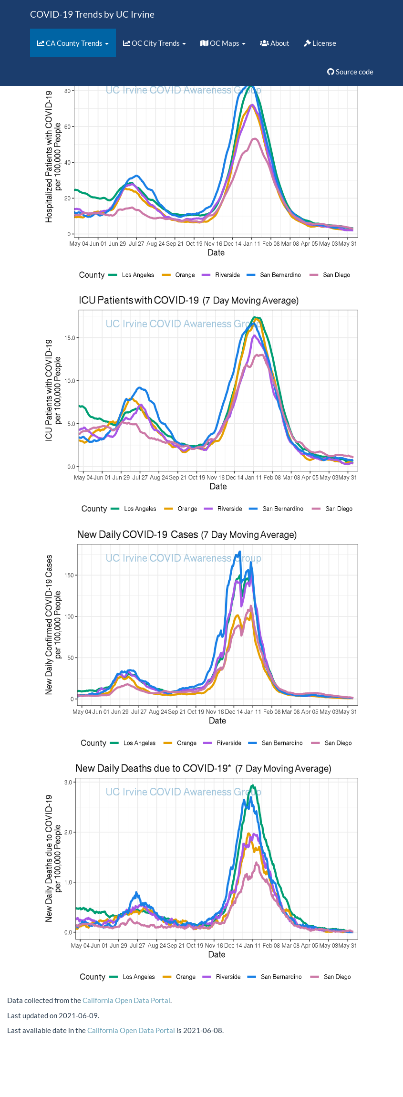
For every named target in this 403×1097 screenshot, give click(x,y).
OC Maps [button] (223, 43)
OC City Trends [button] (154, 43)
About (274, 43)
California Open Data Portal (126, 1000)
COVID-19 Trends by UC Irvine (92, 14)
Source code (350, 71)
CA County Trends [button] (73, 43)
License (320, 43)
